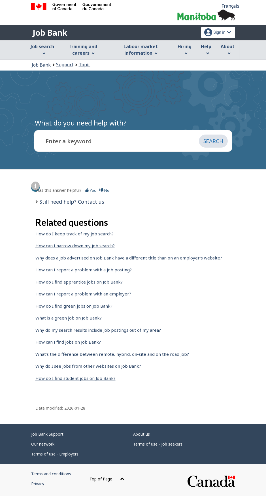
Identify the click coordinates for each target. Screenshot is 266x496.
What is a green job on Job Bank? (68, 318)
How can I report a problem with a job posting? (83, 270)
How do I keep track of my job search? (74, 234)
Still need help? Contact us (71, 201)
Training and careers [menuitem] (83, 49)
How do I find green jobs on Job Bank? (73, 306)
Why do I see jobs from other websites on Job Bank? (88, 366)
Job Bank (50, 32)
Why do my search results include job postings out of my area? (98, 330)
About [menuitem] (228, 49)
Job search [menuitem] (42, 49)
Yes (90, 190)
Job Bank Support (47, 434)
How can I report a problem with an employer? (83, 294)
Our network (42, 444)
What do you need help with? (81, 123)
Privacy (37, 483)
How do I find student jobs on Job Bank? (75, 378)
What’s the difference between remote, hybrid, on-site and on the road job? (112, 354)
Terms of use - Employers (54, 454)
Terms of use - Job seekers (157, 444)
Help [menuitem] (206, 49)
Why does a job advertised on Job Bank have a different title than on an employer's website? (128, 258)
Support (64, 64)
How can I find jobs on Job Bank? (68, 342)
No (104, 190)
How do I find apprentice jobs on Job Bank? (79, 282)
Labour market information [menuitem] (141, 49)
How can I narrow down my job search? (75, 245)
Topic (84, 64)
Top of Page (107, 479)
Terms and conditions (51, 473)
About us (141, 434)
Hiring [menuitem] (184, 49)
